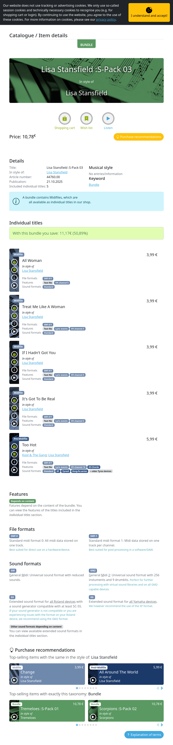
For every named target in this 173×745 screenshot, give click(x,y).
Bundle (94, 185)
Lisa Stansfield (57, 172)
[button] (86, 43)
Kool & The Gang (34, 455)
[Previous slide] (158, 688)
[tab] (77, 688)
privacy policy (106, 19)
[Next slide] (162, 688)
